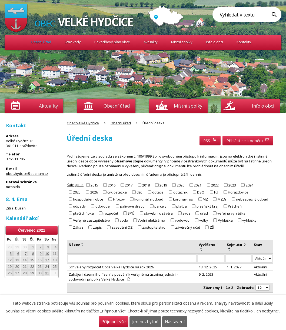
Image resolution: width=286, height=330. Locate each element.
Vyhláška (225, 220)
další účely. (264, 303)
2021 (197, 184)
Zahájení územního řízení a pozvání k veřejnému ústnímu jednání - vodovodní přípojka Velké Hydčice (123, 277)
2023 (232, 184)
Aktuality (48, 106)
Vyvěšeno (209, 244)
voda (124, 220)
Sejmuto (236, 244)
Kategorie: (75, 184)
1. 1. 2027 (234, 267)
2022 (215, 184)
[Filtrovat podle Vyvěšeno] (211, 258)
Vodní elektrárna (151, 220)
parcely (160, 206)
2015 (94, 184)
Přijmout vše (113, 322)
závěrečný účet (187, 227)
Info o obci (214, 41)
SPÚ (131, 213)
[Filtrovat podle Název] (132, 258)
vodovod (182, 220)
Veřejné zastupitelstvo (91, 220)
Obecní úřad (41, 41)
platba (181, 206)
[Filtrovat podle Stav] (262, 258)
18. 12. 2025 (208, 267)
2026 (94, 191)
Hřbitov (119, 199)
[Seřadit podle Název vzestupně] (83, 243)
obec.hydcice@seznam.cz (27, 173)
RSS (210, 140)
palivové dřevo (132, 206)
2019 (163, 184)
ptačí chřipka (83, 213)
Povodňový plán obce (112, 41)
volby (203, 220)
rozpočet (111, 213)
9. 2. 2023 (206, 274)
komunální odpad (148, 199)
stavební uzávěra (158, 213)
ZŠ (212, 227)
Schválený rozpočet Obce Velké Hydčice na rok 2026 (111, 267)
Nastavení (175, 322)
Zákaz (78, 227)
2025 (77, 191)
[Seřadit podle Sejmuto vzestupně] (230, 248)
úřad (204, 213)
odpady (79, 206)
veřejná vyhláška (231, 213)
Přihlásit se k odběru (248, 140)
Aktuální (260, 267)
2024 (249, 184)
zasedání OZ (121, 227)
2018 (146, 184)
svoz (186, 213)
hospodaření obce (88, 199)
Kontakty (244, 41)
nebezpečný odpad (252, 199)
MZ (205, 199)
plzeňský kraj (207, 206)
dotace (158, 191)
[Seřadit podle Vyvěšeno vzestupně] (202, 248)
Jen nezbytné (145, 322)
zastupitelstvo (153, 227)
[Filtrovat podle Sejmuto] (238, 258)
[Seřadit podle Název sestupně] (83, 245)
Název (74, 244)
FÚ (216, 191)
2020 (180, 184)
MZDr (222, 199)
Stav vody (73, 41)
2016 (111, 184)
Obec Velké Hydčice (16, 42)
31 (47, 273)
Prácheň (235, 206)
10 (47, 254)
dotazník (180, 191)
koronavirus (183, 199)
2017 (128, 184)
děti (139, 191)
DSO (200, 191)
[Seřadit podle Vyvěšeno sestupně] (202, 250)
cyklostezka (117, 191)
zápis (97, 227)
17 (47, 260)
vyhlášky (249, 220)
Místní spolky (181, 41)
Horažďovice (238, 191)
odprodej (103, 206)
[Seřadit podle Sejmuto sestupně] (230, 250)
